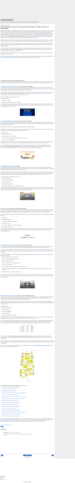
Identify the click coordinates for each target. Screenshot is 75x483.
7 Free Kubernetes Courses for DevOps (10, 404)
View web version (27, 457)
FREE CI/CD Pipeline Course (9, 166)
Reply (4, 435)
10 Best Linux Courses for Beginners (9, 408)
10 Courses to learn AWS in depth (9, 388)
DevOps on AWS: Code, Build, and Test (11, 86)
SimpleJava (3, 477)
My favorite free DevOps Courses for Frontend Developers (13, 412)
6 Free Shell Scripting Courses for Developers (11, 410)
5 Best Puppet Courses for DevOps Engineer (11, 406)
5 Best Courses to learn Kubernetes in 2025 (11, 415)
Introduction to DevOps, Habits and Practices (13, 245)
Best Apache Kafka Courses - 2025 (9, 390)
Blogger (29, 481)
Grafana (50, 250)
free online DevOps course (45, 174)
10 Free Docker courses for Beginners (9, 400)
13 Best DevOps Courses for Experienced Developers (13, 398)
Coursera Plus (38, 145)
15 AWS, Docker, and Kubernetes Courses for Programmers (14, 392)
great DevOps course (33, 318)
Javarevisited (7, 20)
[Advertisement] (27, 10)
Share (2, 426)
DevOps (24, 105)
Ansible (51, 35)
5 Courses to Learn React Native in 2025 (10, 394)
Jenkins (47, 35)
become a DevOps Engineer (45, 30)
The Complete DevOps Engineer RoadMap (10, 387)
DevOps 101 (5, 208)
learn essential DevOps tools (46, 48)
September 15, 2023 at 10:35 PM (14, 432)
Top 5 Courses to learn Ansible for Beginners (11, 402)
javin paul (3, 479)
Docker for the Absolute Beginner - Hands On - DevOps (37, 93)
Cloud (11, 227)
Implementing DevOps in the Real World (12, 295)
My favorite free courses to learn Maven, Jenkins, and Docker (14, 396)
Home (27, 455)
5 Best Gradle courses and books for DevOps (11, 414)
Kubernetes (4, 36)
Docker (44, 35)
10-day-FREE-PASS (33, 322)
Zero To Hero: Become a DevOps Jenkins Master (11, 57)
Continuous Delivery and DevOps (10, 121)
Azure (46, 187)
